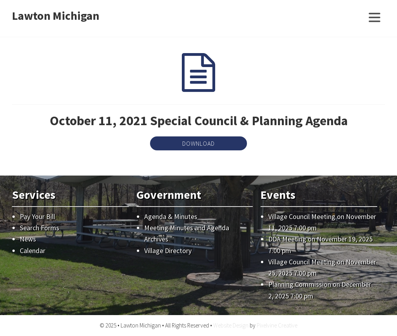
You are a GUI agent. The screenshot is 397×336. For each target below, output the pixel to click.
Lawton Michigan (55, 15)
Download (198, 143)
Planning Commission (299, 284)
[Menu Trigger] (374, 16)
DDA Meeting (287, 238)
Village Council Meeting (301, 216)
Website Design (231, 325)
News (28, 238)
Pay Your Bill (37, 216)
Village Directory (168, 250)
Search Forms (39, 227)
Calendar (32, 250)
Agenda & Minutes (170, 216)
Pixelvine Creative (277, 325)
